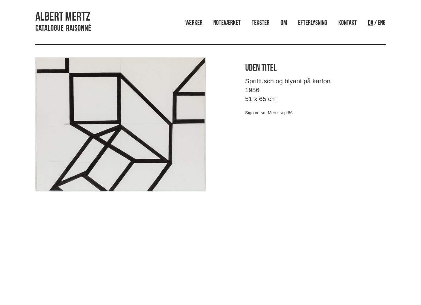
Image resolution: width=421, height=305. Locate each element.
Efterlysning (312, 23)
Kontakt (347, 23)
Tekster (261, 23)
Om (284, 23)
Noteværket (227, 23)
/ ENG (377, 23)
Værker (194, 23)
